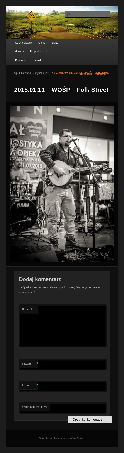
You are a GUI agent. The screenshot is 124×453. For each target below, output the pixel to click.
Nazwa (29, 364)
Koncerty (20, 60)
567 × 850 (60, 73)
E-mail (29, 385)
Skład (55, 42)
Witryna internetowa (34, 406)
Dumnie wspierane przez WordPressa (62, 438)
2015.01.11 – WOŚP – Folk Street (89, 73)
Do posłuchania (39, 51)
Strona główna (23, 42)
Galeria (19, 51)
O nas (41, 42)
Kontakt (36, 60)
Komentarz (29, 309)
